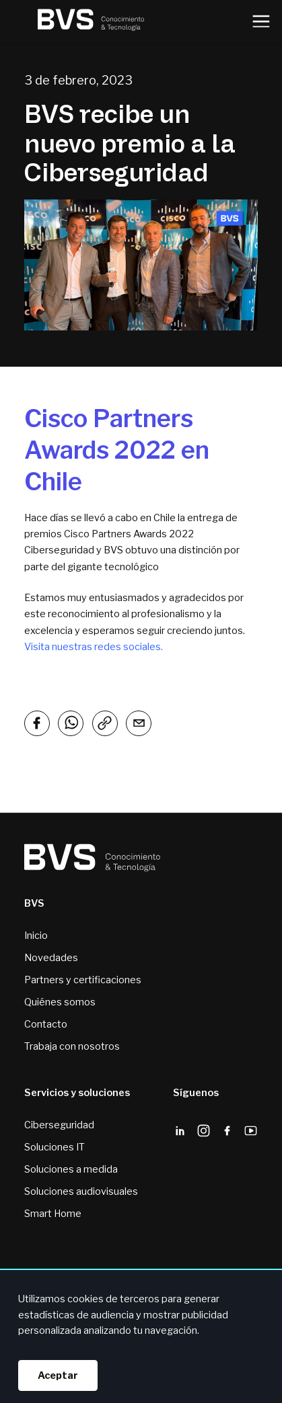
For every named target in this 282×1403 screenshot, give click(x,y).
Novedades (51, 958)
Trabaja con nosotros (72, 1046)
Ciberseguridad (59, 1125)
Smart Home (52, 1214)
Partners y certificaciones (82, 980)
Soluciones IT (54, 1147)
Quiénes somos (60, 1002)
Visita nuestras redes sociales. (93, 647)
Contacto (45, 1024)
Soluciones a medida (71, 1169)
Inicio (36, 936)
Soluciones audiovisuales (81, 1191)
